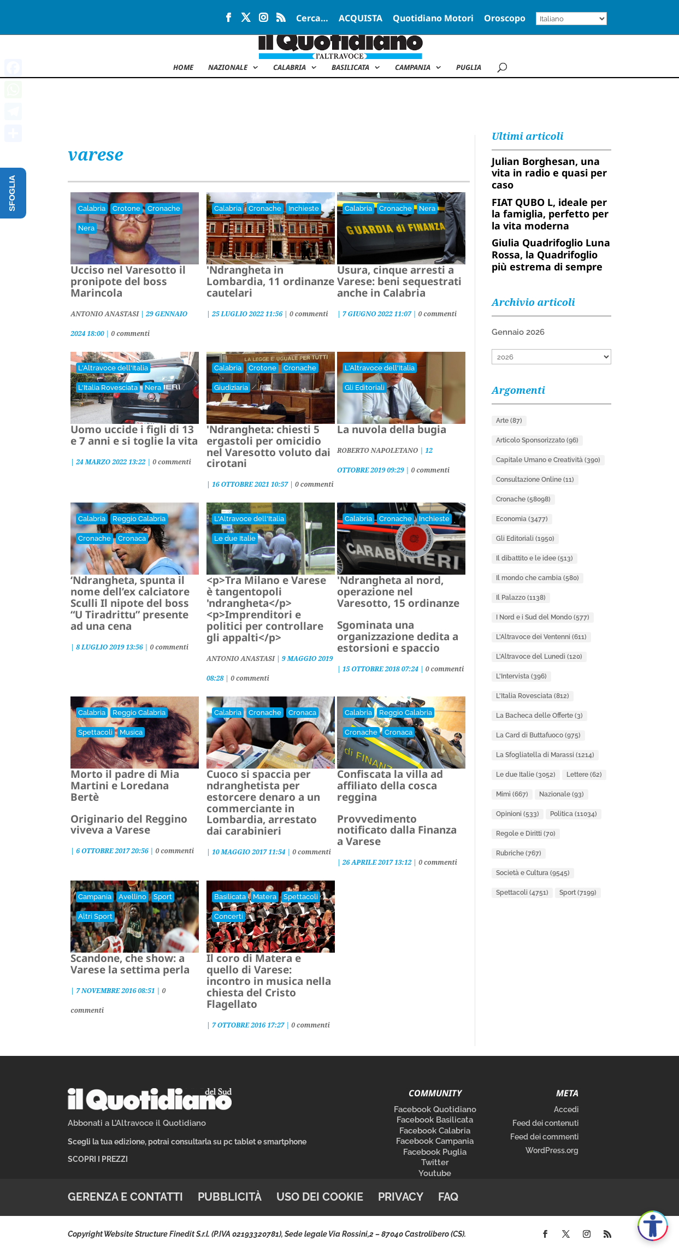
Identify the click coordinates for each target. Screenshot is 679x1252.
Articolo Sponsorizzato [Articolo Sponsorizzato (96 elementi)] (537, 440)
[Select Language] (571, 18)
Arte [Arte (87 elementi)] (509, 420)
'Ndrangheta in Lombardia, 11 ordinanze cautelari (270, 281)
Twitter (435, 1162)
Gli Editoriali (365, 387)
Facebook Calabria (434, 1131)
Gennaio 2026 (518, 332)
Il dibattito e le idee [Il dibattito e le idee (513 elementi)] (534, 558)
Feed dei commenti (544, 1136)
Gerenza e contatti (125, 1196)
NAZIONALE (227, 67)
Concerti (228, 916)
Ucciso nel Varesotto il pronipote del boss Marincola (128, 281)
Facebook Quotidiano (435, 1109)
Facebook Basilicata (435, 1120)
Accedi (566, 1109)
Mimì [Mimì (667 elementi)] (512, 794)
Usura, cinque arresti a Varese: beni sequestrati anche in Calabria (399, 281)
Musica (131, 732)
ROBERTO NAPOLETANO (377, 450)
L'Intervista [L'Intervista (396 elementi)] (521, 676)
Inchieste (303, 208)
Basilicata (350, 67)
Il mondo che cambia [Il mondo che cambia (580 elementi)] (537, 578)
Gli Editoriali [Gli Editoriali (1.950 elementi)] (525, 538)
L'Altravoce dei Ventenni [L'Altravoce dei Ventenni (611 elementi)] (541, 637)
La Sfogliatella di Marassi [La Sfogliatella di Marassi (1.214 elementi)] (545, 755)
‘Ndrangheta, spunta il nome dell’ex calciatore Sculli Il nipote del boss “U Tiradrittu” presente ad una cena (130, 603)
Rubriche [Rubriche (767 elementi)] (518, 853)
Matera (264, 897)
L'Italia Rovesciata (108, 387)
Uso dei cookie (319, 1196)
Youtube (434, 1173)
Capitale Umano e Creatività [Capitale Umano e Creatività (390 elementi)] (548, 460)
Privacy (400, 1196)
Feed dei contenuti (545, 1123)
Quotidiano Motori (433, 19)
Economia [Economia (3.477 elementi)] (522, 519)
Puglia (468, 67)
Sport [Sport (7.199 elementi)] (578, 892)
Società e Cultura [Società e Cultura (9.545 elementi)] (533, 873)
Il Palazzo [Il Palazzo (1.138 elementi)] (521, 597)
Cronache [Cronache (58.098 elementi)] (523, 499)
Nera (86, 228)
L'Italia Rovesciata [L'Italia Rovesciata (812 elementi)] (532, 696)
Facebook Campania (435, 1141)
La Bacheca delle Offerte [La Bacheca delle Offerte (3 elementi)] (539, 715)
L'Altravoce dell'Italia (113, 368)
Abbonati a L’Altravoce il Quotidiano (137, 1123)
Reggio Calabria (139, 519)
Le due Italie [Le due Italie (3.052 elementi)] (526, 774)
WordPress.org (552, 1150)
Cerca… (312, 19)
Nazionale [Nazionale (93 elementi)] (561, 794)
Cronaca (132, 538)
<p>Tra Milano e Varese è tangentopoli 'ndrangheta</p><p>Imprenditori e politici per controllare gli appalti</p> (266, 608)
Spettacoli (95, 732)
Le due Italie (235, 538)
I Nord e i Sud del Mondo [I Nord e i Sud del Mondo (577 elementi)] (542, 617)
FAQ (448, 1196)
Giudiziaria (231, 387)
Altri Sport (95, 916)
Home (183, 67)
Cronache (163, 208)
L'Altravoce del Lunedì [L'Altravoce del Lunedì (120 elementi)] (539, 656)
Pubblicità (230, 1196)
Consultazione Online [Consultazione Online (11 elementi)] (535, 479)
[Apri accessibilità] (652, 1225)
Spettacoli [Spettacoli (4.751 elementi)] (522, 892)
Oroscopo (505, 19)
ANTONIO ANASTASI (104, 313)
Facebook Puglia (435, 1152)
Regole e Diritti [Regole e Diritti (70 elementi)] (526, 833)
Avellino (132, 897)
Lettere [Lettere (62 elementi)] (584, 774)
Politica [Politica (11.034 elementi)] (573, 814)
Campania (412, 67)
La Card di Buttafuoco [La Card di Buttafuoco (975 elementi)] (538, 735)
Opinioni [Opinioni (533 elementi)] (517, 814)
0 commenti (130, 333)
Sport (162, 897)
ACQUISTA (360, 19)
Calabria (289, 67)
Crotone (126, 208)
